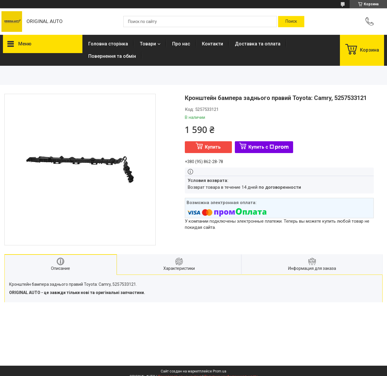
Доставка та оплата (257, 44)
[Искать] (291, 21)
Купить (213, 147)
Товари (148, 44)
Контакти (212, 44)
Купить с (268, 147)
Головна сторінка (108, 44)
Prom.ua (219, 371)
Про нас (181, 44)
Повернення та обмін (112, 56)
